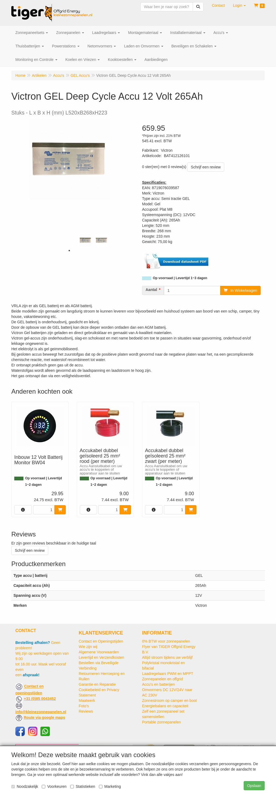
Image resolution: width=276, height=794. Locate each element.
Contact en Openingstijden (101, 641)
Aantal (151, 290)
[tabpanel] (85, 240)
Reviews (86, 711)
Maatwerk (87, 700)
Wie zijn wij (88, 646)
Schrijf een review (206, 167)
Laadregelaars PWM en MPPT (167, 673)
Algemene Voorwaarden (99, 652)
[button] (239, 5)
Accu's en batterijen (158, 684)
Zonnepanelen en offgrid (162, 679)
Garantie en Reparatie (97, 684)
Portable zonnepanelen (161, 722)
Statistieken (82, 786)
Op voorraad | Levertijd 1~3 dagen (180, 278)
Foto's (84, 706)
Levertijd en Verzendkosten (101, 657)
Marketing (110, 786)
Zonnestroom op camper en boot (169, 700)
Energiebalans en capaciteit (165, 706)
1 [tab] (69, 250)
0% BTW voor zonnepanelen (166, 641)
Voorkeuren (54, 786)
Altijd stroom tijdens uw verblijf (167, 657)
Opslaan (254, 785)
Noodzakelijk (24, 786)
